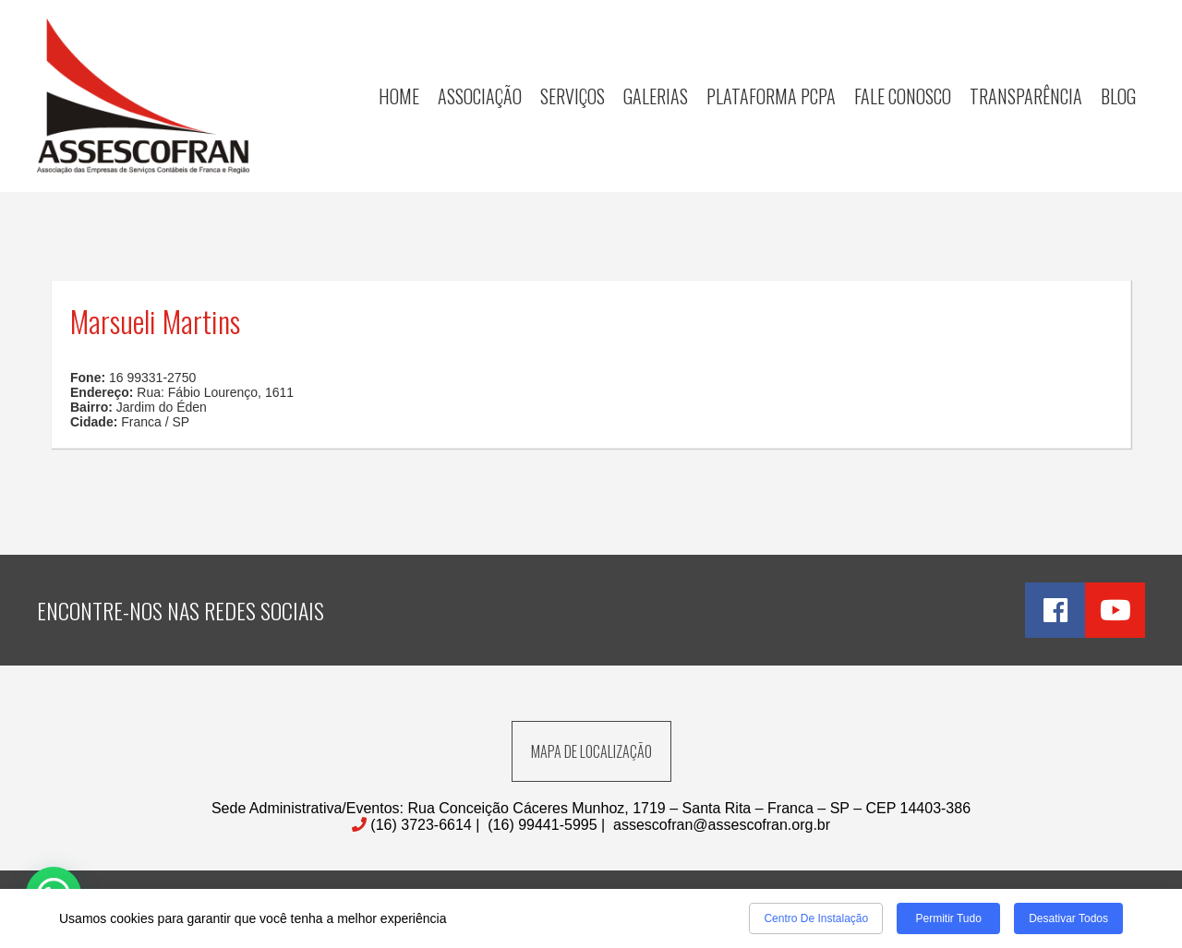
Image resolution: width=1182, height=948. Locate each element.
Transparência (1026, 96)
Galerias (655, 96)
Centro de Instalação (816, 918)
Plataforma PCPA (771, 96)
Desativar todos (1068, 918)
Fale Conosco (902, 96)
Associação (480, 96)
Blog (1118, 96)
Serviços (572, 96)
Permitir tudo (948, 918)
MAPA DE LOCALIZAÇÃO (591, 751)
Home (399, 96)
